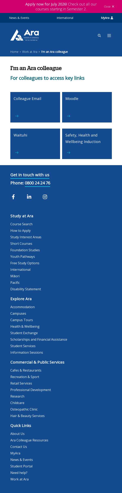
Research (17, 396)
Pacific (15, 282)
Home (14, 52)
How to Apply (20, 230)
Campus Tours (21, 320)
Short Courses (21, 243)
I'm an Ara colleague (54, 52)
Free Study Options (24, 263)
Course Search (21, 224)
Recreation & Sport (24, 377)
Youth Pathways (22, 256)
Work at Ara (29, 52)
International (65, 18)
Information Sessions (26, 352)
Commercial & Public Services (37, 362)
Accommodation (22, 307)
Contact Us (18, 446)
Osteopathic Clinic (24, 409)
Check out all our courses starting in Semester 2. (61, 6)
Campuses (18, 313)
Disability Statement (25, 289)
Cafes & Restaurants (25, 370)
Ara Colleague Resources (29, 440)
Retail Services (21, 383)
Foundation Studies (25, 250)
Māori (14, 276)
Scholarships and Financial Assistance (38, 339)
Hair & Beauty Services (27, 416)
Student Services (23, 346)
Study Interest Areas (25, 237)
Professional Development (30, 390)
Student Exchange (24, 333)
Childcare (17, 403)
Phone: (17, 183)
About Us (17, 433)
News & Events (19, 18)
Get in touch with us (29, 175)
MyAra (107, 18)
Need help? (18, 472)
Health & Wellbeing (25, 326)
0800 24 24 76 (37, 183)
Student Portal (21, 466)
